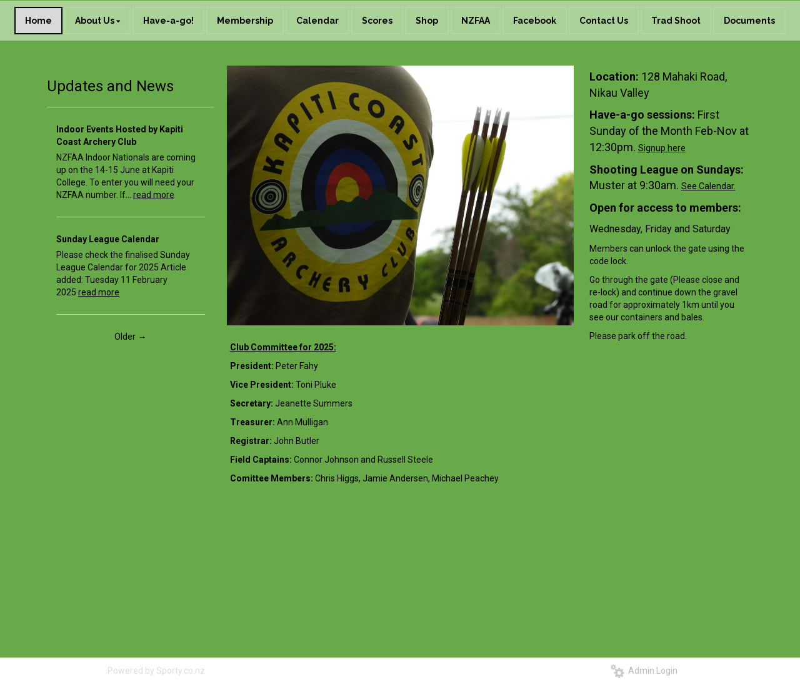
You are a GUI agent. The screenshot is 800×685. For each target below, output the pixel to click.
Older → (130, 337)
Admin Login (644, 671)
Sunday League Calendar (107, 239)
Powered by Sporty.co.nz (156, 671)
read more (153, 195)
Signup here (662, 148)
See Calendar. (708, 186)
